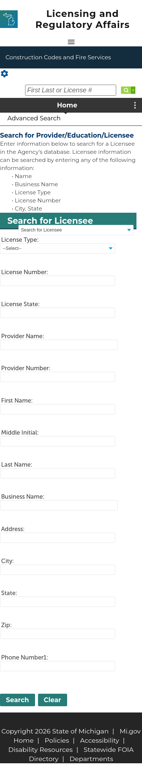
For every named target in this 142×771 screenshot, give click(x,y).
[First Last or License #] (70, 90)
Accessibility (99, 740)
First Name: (17, 400)
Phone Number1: (24, 657)
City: (7, 561)
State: (9, 593)
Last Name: (16, 464)
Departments (91, 759)
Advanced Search (33, 118)
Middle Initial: (20, 432)
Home (67, 105)
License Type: (20, 239)
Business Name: (23, 496)
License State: (20, 304)
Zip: (6, 625)
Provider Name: (22, 336)
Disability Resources (40, 749)
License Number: (24, 272)
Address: (13, 529)
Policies (57, 740)
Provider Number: (26, 368)
